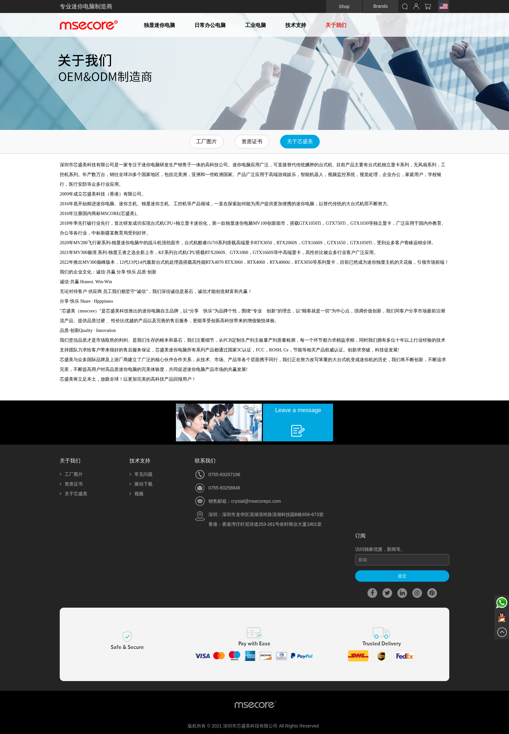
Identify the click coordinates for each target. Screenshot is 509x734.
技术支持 (295, 25)
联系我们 (205, 460)
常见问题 (141, 474)
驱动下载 (141, 484)
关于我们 (336, 25)
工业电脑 (255, 25)
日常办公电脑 (210, 25)
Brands (380, 6)
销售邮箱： (219, 501)
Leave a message (298, 410)
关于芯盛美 (300, 141)
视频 (136, 493)
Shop (344, 6)
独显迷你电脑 (159, 25)
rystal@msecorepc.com (257, 501)
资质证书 (252, 141)
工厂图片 (206, 141)
